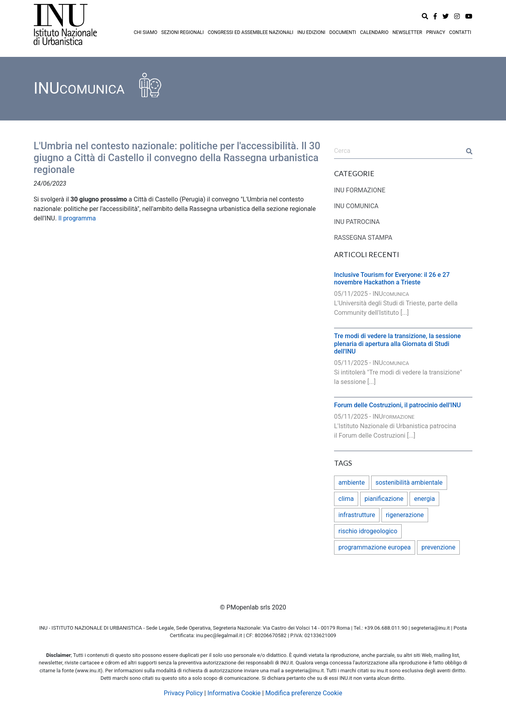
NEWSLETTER (407, 32)
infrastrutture (356, 515)
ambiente (351, 482)
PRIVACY (435, 32)
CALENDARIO (374, 32)
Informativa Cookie (234, 693)
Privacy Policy (183, 693)
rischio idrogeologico (367, 531)
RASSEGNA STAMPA (363, 237)
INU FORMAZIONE (359, 190)
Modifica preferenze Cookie (303, 693)
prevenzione (438, 547)
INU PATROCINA (357, 222)
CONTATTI (460, 32)
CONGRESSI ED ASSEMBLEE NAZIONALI (250, 32)
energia (424, 498)
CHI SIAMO (145, 32)
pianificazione (384, 498)
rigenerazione (405, 515)
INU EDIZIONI (311, 32)
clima (346, 498)
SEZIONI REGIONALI (182, 32)
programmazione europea (374, 547)
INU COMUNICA (356, 206)
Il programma (77, 218)
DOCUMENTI (342, 32)
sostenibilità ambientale (409, 482)
